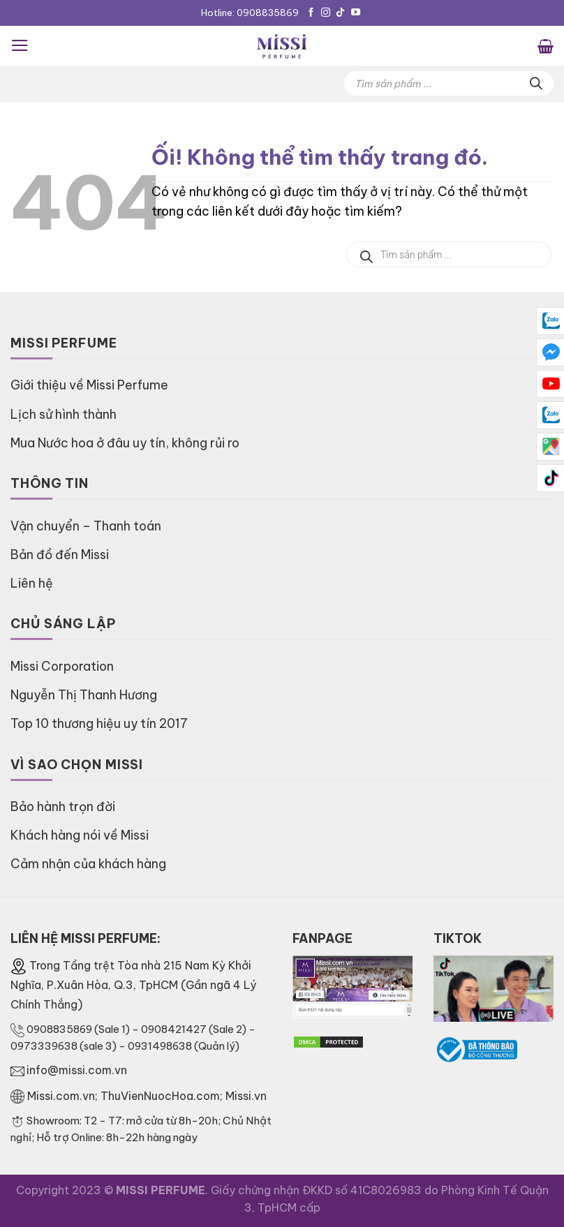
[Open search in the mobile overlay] (449, 83)
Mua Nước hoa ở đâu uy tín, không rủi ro (124, 443)
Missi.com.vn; (64, 1096)
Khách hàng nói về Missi (79, 835)
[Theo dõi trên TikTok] (340, 13)
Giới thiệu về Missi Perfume (89, 385)
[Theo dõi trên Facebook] (311, 13)
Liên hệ (31, 583)
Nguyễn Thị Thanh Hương (83, 695)
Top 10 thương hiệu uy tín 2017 (99, 723)
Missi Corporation (62, 666)
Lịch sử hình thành (63, 414)
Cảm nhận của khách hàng (88, 864)
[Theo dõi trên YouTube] (355, 13)
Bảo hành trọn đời (62, 806)
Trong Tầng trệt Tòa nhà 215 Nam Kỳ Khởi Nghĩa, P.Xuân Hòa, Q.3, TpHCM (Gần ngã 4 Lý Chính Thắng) (133, 984)
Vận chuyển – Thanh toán (85, 526)
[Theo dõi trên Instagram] (325, 13)
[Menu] (19, 45)
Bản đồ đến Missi (59, 554)
